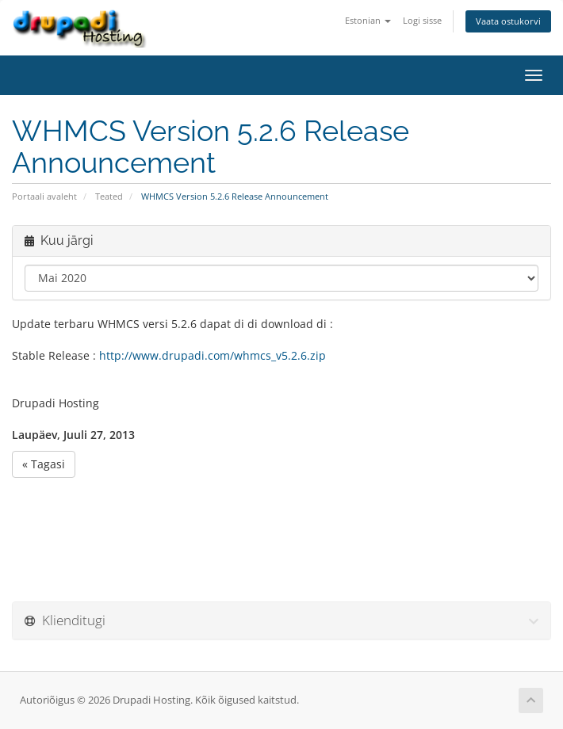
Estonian (368, 20)
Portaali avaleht (44, 196)
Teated (109, 196)
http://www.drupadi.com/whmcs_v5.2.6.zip (212, 355)
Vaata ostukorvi (508, 21)
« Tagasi (43, 463)
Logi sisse (422, 20)
